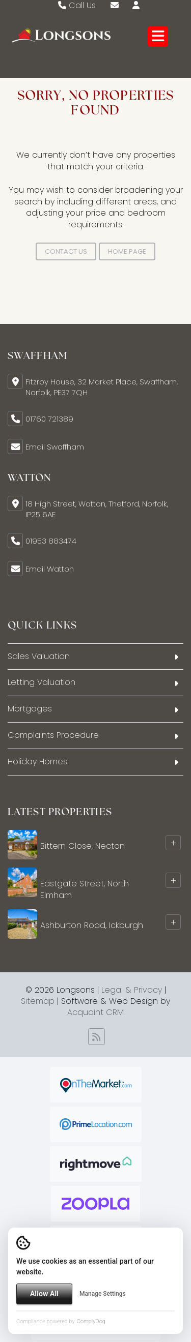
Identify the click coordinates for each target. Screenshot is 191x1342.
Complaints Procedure (53, 735)
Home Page (127, 251)
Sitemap (37, 1001)
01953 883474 (50, 540)
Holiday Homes (37, 761)
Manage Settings (102, 1293)
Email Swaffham (54, 446)
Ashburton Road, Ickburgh (91, 925)
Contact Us (66, 251)
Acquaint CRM (95, 1012)
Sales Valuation (39, 656)
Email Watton (49, 568)
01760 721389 (49, 418)
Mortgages (30, 708)
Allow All (44, 1294)
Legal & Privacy (131, 990)
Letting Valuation (41, 682)
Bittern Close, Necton (82, 846)
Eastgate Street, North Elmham (84, 889)
